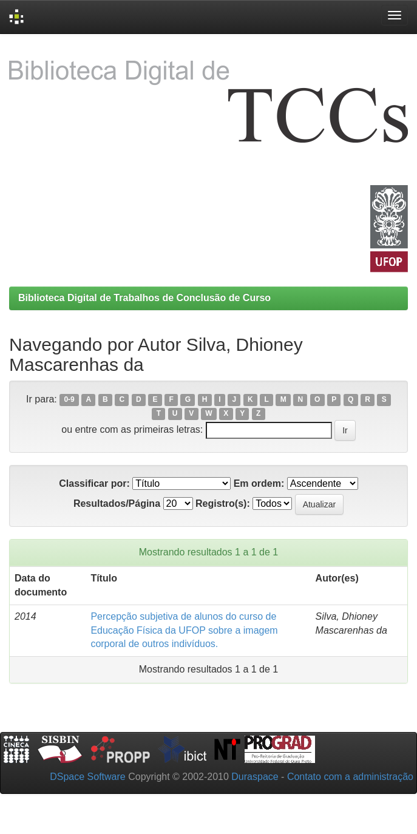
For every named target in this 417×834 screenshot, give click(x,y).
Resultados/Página (116, 503)
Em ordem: (259, 483)
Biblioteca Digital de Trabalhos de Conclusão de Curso (144, 298)
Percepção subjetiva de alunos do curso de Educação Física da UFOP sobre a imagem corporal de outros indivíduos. (183, 630)
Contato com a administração (350, 776)
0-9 (69, 400)
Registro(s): (222, 503)
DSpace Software (88, 776)
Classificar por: (94, 483)
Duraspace (254, 776)
